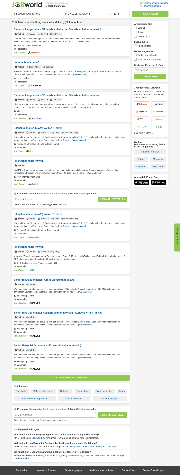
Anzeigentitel (144, 46)
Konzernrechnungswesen (35, 398)
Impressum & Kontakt (46, 470)
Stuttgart (121, 455)
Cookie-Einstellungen (153, 470)
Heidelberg (57, 22)
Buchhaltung (83, 391)
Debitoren (65, 391)
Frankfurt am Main (106, 455)
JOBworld (37, 438)
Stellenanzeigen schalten (155, 3)
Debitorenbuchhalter (43, 391)
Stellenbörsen (128, 470)
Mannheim (23, 458)
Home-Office (144, 36)
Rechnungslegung (110, 398)
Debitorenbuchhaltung (28, 22)
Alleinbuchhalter (74, 398)
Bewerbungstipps (152, 6)
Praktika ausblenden (148, 55)
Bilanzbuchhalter (104, 391)
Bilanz (122, 391)
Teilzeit (141, 32)
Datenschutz (22, 470)
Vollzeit (141, 28)
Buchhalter (21, 391)
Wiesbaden (158, 166)
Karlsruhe (141, 166)
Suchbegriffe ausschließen (148, 65)
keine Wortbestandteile (149, 59)
